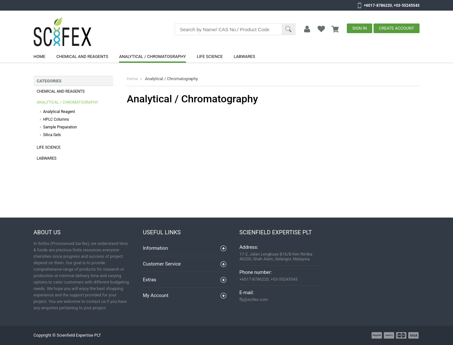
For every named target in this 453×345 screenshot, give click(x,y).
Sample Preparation (60, 127)
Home (39, 56)
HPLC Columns (56, 119)
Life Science (210, 56)
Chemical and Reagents (82, 56)
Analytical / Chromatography (152, 56)
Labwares (244, 56)
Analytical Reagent (59, 111)
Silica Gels (52, 135)
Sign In (359, 28)
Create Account (396, 28)
